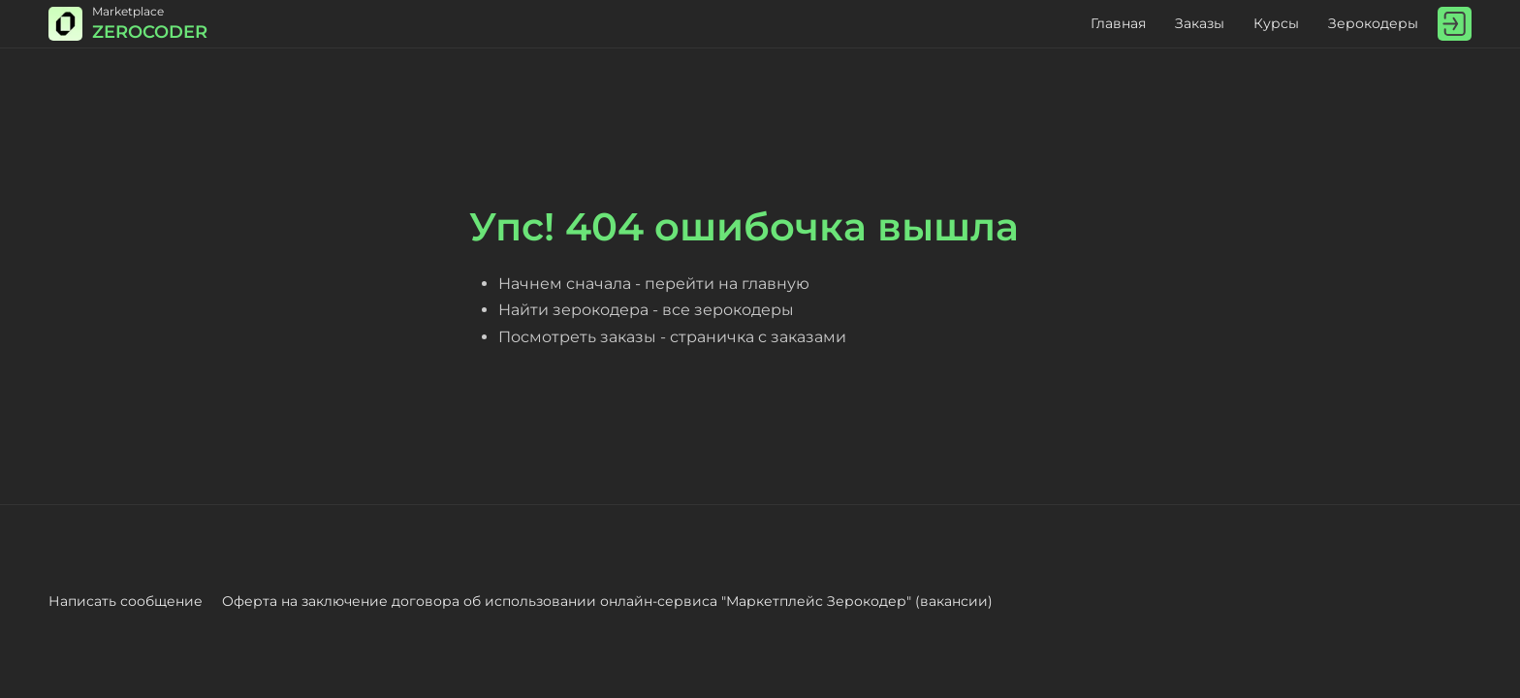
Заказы (1199, 23)
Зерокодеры (1373, 23)
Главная (1118, 23)
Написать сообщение (125, 601)
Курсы (1276, 23)
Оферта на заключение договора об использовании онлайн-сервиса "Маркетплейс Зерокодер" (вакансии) (607, 601)
